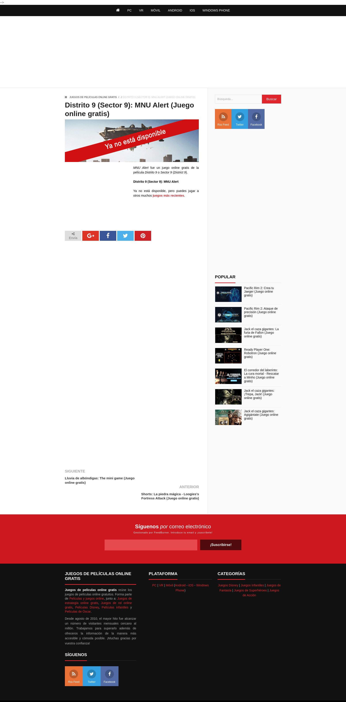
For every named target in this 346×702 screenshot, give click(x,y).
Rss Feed (223, 119)
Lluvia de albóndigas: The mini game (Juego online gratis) (100, 480)
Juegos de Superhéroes (250, 574)
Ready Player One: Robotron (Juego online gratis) (260, 353)
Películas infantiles (115, 591)
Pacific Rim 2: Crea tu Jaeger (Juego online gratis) (259, 291)
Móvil (169, 569)
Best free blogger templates (205, 693)
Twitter (239, 119)
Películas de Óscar (78, 596)
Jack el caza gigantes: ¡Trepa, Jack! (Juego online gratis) (259, 394)
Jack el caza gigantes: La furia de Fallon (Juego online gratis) (261, 332)
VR (161, 569)
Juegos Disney (228, 569)
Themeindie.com (174, 693)
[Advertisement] (173, 52)
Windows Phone (216, 10)
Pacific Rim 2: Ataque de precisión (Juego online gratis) (261, 312)
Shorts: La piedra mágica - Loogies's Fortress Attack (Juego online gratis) (170, 480)
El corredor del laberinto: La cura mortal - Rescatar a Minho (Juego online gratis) (261, 375)
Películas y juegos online (86, 583)
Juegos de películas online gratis (93, 97)
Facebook (256, 119)
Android (175, 10)
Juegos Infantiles (252, 569)
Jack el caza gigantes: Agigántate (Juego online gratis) (261, 414)
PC (154, 569)
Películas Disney (87, 591)
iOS (192, 10)
